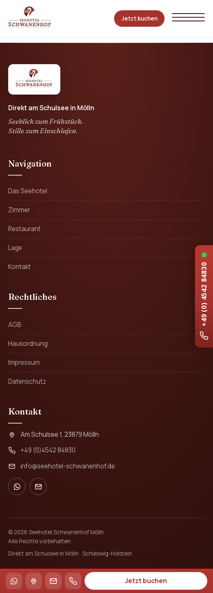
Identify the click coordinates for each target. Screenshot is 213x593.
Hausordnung (28, 343)
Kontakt (19, 266)
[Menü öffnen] (188, 18)
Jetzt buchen (139, 18)
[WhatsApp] (16, 486)
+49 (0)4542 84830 (48, 450)
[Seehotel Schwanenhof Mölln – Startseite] (30, 18)
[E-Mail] (38, 486)
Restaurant (24, 229)
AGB (14, 324)
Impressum (24, 362)
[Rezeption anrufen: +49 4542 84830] (204, 296)
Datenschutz (27, 381)
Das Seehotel (27, 191)
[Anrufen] (73, 581)
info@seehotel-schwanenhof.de (68, 466)
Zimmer (19, 210)
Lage (15, 247)
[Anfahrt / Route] (33, 581)
